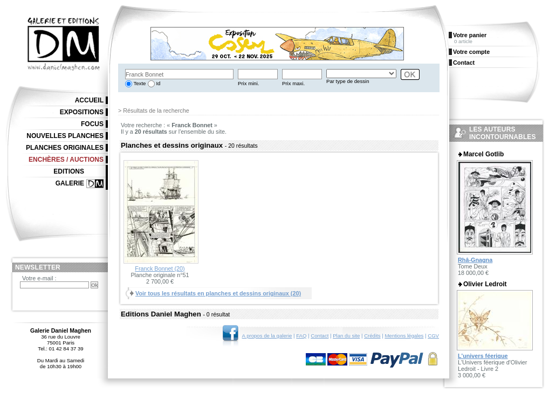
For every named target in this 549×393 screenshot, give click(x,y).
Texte (139, 83)
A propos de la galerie (267, 336)
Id (158, 83)
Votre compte (471, 52)
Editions (68, 171)
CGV (433, 336)
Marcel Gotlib (483, 154)
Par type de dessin (347, 81)
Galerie (70, 183)
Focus (92, 124)
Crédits (372, 336)
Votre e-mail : (39, 278)
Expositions (82, 112)
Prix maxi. (293, 83)
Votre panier (469, 35)
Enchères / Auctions (66, 159)
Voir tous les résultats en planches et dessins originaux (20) (218, 293)
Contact (319, 336)
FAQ (301, 336)
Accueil (89, 100)
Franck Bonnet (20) (159, 268)
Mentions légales (404, 336)
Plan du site (346, 336)
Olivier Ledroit (485, 284)
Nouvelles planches (65, 136)
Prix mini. (248, 83)
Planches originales (65, 147)
